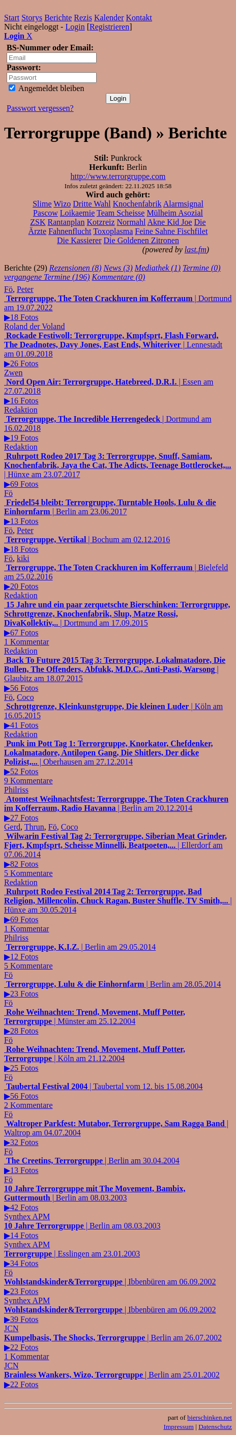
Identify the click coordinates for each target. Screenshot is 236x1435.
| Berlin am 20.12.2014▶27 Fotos (116, 808)
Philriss (16, 789)
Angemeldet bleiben (46, 88)
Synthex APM (27, 1216)
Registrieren (109, 26)
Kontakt (139, 17)
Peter (25, 289)
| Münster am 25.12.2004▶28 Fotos (94, 1021)
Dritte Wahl (91, 203)
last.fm (195, 249)
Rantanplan (66, 222)
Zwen (13, 372)
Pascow (45, 213)
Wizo (62, 203)
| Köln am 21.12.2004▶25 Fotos (94, 1058)
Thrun (34, 827)
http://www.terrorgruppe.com (117, 176)
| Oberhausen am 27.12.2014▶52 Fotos (108, 762)
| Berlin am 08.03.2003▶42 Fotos (94, 1198)
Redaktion (21, 409)
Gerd (12, 827)
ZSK (37, 222)
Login (74, 26)
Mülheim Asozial (174, 213)
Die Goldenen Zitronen (141, 240)
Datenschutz (215, 1426)
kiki (23, 558)
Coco (25, 697)
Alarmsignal (183, 203)
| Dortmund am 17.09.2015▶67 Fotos (117, 623)
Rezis (83, 17)
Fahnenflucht (69, 231)
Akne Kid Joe (170, 222)
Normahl (131, 222)
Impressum (179, 1426)
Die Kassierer (79, 240)
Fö (8, 289)
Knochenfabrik (137, 203)
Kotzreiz (100, 222)
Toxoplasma (113, 231)
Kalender (109, 17)
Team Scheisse (120, 213)
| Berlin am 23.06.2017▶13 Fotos (110, 511)
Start (11, 17)
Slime (42, 203)
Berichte (58, 17)
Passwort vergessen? (40, 108)
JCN (11, 1328)
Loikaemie (77, 213)
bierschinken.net (209, 1417)
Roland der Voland (34, 326)
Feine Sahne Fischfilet (171, 231)
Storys (31, 17)
